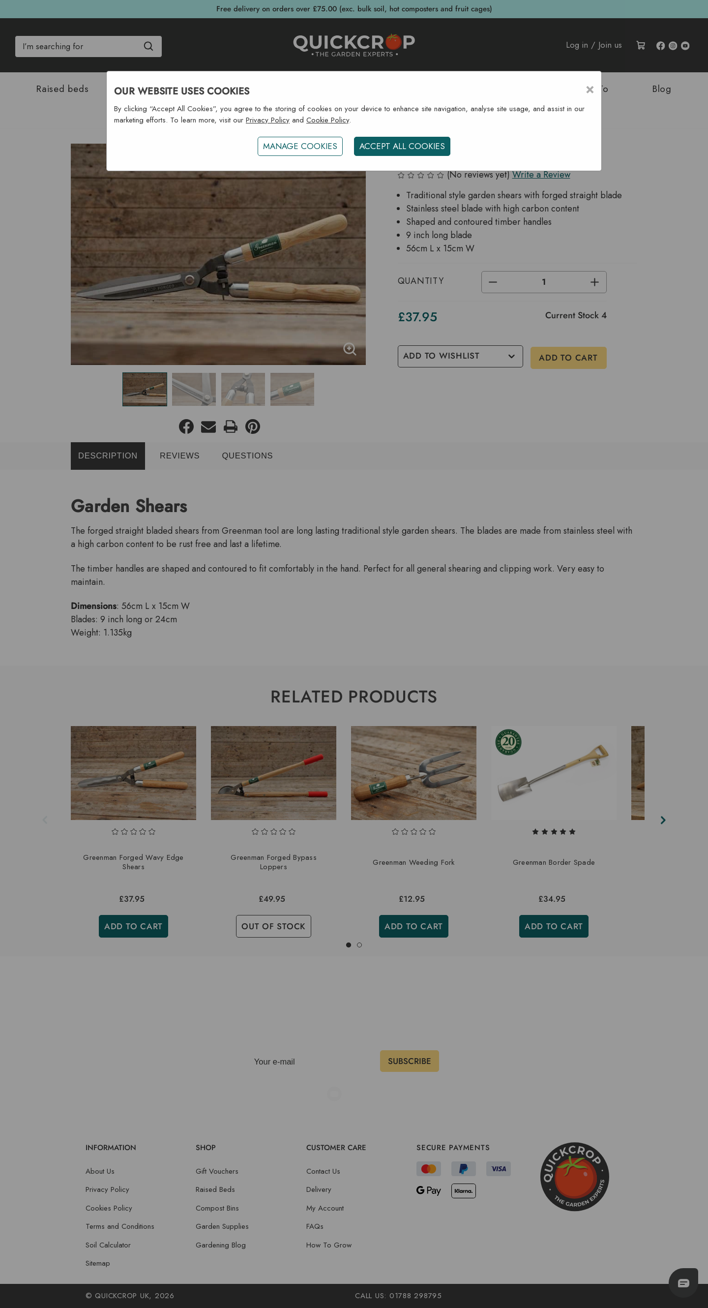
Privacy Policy (268, 120)
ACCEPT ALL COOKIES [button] (402, 146)
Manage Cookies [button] (300, 146)
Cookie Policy (327, 120)
